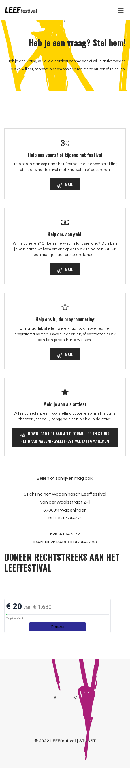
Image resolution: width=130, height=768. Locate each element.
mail (65, 184)
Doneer (57, 627)
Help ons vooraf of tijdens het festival (65, 155)
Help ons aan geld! (65, 234)
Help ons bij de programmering (65, 319)
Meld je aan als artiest (65, 404)
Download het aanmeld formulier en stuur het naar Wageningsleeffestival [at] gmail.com (65, 437)
